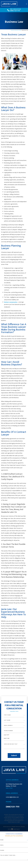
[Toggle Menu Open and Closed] (23, 3)
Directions (9, 788)
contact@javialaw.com (12, 797)
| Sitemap (22, 826)
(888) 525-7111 (15, 10)
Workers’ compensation (10, 302)
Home (12, 30)
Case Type (6, 735)
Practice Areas (18, 30)
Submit (14, 755)
